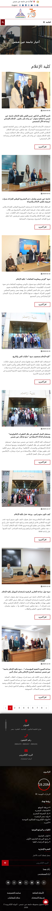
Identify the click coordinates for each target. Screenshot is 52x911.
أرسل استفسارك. (26, 759)
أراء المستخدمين (44, 874)
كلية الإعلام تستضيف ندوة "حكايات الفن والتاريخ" (31, 356)
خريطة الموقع (44, 807)
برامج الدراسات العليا (41, 842)
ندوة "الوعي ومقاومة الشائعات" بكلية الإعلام (33, 279)
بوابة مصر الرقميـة (42, 816)
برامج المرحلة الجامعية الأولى (38, 839)
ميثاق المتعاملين (14, 898)
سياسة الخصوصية (14, 893)
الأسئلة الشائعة (38, 893)
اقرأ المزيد (42, 147)
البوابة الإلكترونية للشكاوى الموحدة (36, 819)
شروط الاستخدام (38, 898)
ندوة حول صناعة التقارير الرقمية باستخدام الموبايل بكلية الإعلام (26, 592)
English (14, 5)
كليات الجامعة (44, 836)
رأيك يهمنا (46, 869)
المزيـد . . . (45, 822)
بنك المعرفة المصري (41, 813)
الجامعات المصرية (42, 810)
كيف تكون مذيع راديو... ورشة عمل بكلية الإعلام (32, 514)
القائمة (47, 22)
